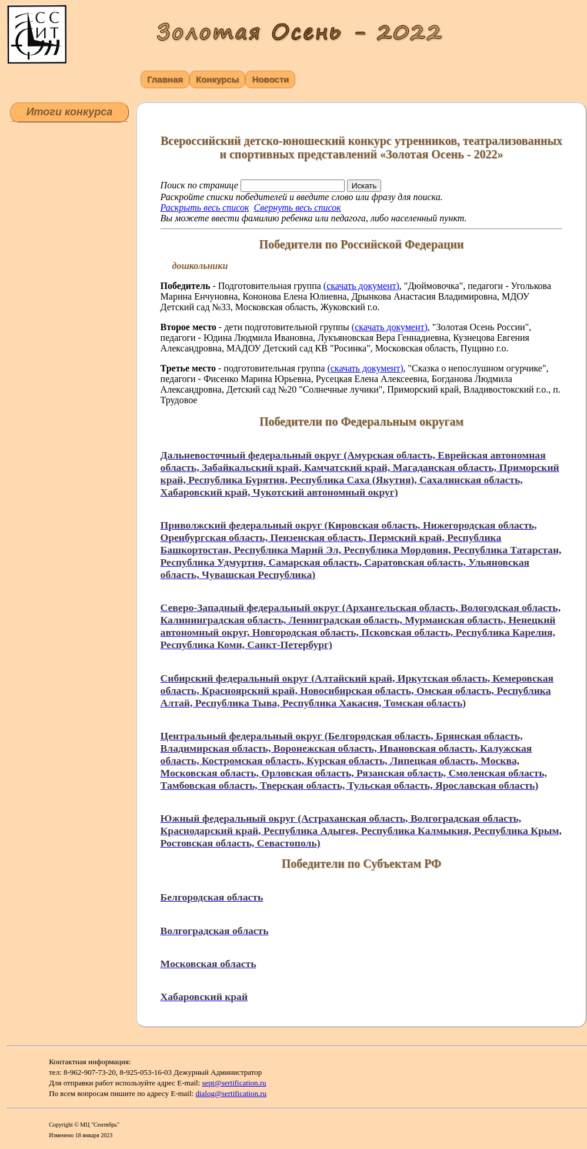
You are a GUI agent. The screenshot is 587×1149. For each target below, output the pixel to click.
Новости (270, 79)
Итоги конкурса (69, 112)
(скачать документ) (361, 286)
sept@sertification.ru (234, 1082)
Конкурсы (217, 79)
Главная (165, 79)
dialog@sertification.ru (230, 1093)
